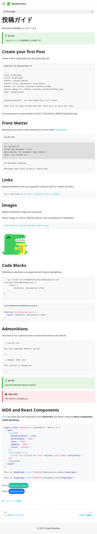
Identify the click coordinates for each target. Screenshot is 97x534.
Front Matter (60, 129)
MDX (4, 416)
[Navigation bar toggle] (4, 4)
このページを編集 (11, 500)
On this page (9, 12)
